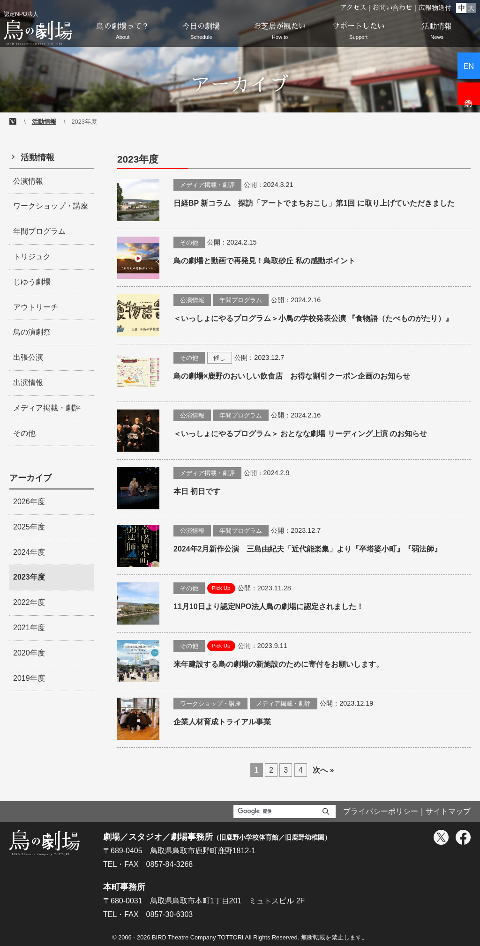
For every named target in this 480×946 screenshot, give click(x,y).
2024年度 (29, 552)
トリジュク (32, 257)
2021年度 (29, 628)
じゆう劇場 (32, 282)
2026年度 (29, 502)
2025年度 (29, 527)
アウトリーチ (35, 307)
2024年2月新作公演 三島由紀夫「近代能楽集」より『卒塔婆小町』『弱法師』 (307, 549)
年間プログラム (240, 300)
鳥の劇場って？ (122, 32)
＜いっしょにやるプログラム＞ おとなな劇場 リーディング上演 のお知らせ (300, 434)
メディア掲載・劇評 (207, 184)
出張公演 (28, 357)
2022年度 (29, 602)
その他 (189, 242)
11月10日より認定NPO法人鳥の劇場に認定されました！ (268, 607)
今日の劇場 (201, 32)
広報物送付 (435, 7)
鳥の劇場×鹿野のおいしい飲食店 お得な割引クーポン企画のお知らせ (291, 376)
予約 (469, 93)
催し (219, 357)
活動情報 (437, 32)
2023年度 (29, 577)
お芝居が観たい (279, 32)
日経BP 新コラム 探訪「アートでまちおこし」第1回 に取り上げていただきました (314, 203)
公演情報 (192, 300)
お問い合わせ (392, 7)
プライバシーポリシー (380, 811)
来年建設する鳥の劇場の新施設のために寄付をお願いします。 (278, 664)
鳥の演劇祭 (32, 332)
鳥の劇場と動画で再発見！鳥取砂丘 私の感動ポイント (264, 261)
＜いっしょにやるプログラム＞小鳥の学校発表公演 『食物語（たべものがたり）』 (313, 318)
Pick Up (221, 588)
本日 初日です (196, 491)
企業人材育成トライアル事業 (222, 722)
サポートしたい (358, 32)
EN (469, 66)
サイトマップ (448, 811)
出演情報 (28, 383)
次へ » (323, 770)
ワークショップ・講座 (210, 703)
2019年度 (29, 678)
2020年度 (29, 653)
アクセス (353, 7)
